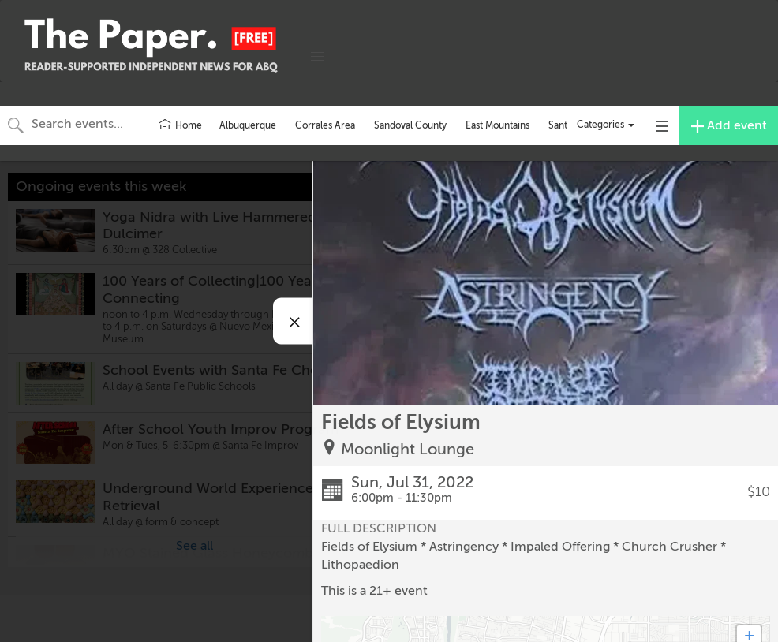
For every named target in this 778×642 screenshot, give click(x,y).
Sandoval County (410, 125)
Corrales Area (325, 125)
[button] (317, 56)
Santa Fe (566, 125)
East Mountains (497, 125)
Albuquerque (247, 125)
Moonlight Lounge (407, 449)
